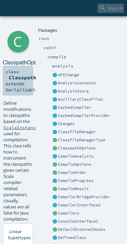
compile (42, 26)
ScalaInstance (21, 81)
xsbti (28, 26)
